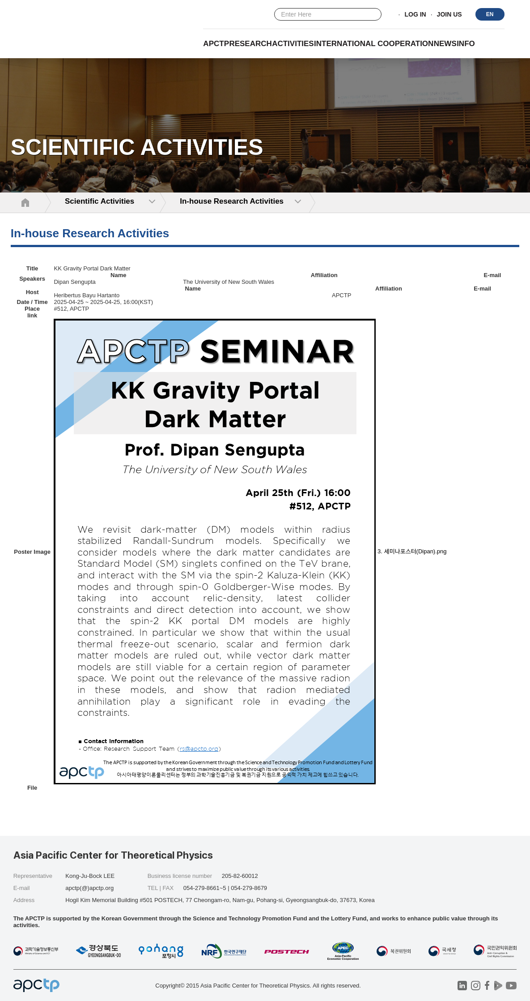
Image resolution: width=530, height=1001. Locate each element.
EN (490, 14)
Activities (293, 43)
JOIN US (449, 14)
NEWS (445, 43)
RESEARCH (250, 43)
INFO (466, 43)
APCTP (216, 43)
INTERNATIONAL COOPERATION (373, 43)
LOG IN (415, 14)
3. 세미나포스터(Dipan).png (411, 551)
